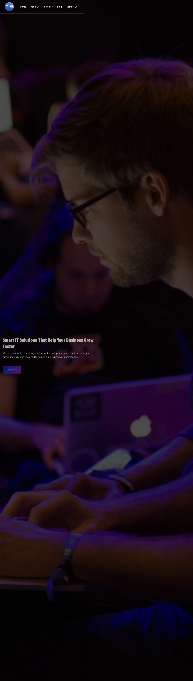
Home (130, 7)
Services (155, 7)
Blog (166, 7)
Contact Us (178, 7)
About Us (141, 7)
